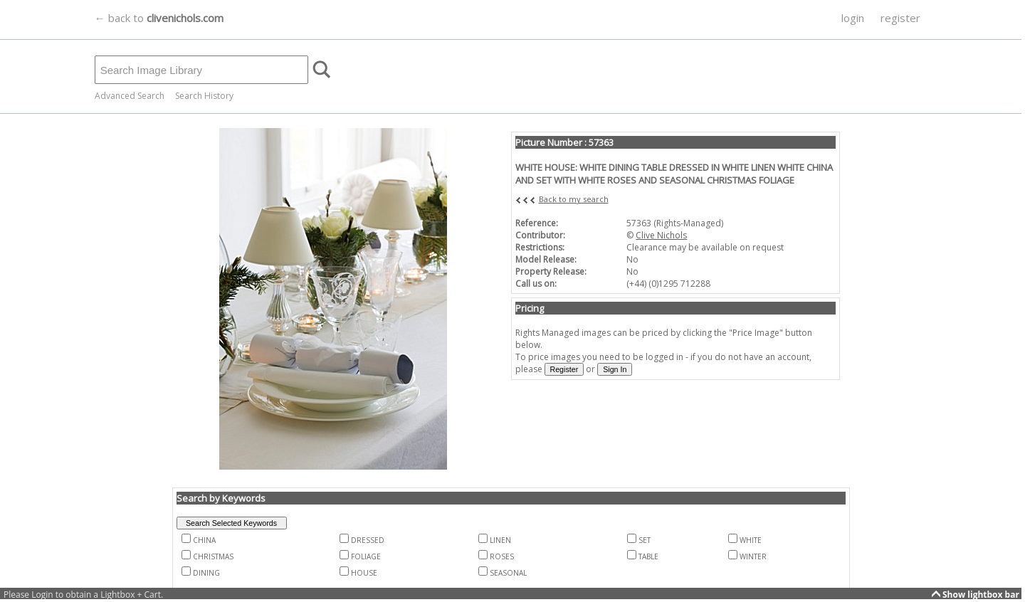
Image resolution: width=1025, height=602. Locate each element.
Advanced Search (129, 96)
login (852, 18)
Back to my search (574, 199)
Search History (204, 96)
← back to (159, 18)
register (900, 18)
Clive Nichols (661, 235)
